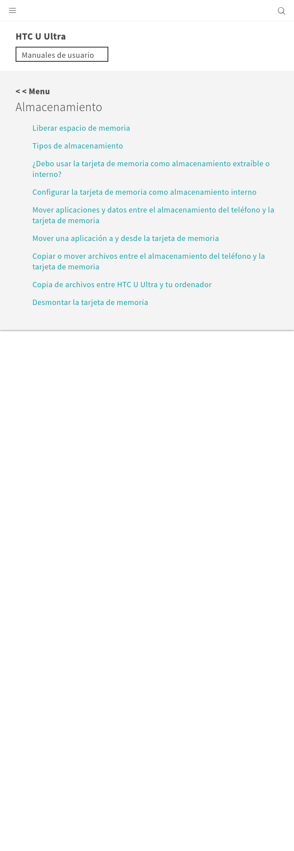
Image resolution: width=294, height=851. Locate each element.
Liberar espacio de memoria (81, 127)
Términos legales (42, 810)
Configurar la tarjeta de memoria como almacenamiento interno (144, 191)
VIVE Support (61, 582)
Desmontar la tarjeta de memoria (90, 302)
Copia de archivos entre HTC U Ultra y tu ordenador (122, 284)
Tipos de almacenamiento (77, 145)
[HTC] (147, 10)
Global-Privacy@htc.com (127, 832)
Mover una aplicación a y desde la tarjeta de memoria (125, 238)
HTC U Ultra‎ (113, 582)
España (152, 654)
